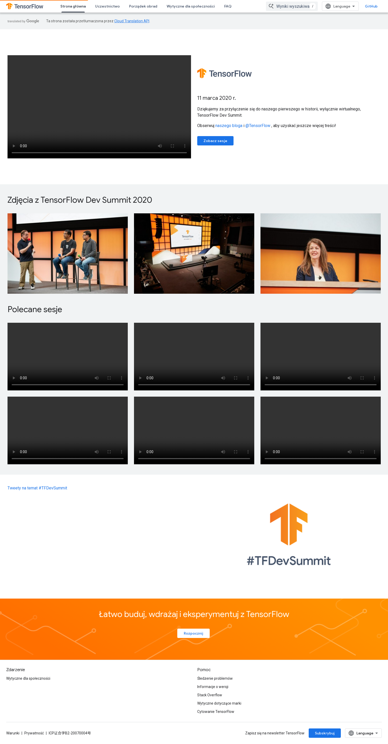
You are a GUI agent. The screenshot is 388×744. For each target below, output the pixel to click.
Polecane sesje (35, 309)
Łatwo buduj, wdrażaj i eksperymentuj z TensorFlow (194, 614)
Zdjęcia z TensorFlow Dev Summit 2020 (80, 200)
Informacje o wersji (212, 687)
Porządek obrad (143, 6)
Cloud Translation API (131, 21)
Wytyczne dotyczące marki (219, 703)
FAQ (227, 6)
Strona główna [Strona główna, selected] (73, 6)
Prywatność (34, 733)
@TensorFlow (257, 125)
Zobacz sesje (215, 140)
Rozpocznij (193, 633)
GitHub (371, 6)
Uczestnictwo (107, 6)
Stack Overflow (209, 695)
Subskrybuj (325, 733)
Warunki (12, 733)
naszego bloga (228, 125)
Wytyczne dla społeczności (191, 6)
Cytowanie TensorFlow (215, 712)
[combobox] (292, 6)
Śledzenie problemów (215, 678)
